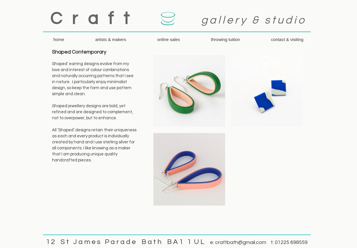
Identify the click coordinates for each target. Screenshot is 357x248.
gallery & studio (253, 20)
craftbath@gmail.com (240, 242)
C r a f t (91, 19)
